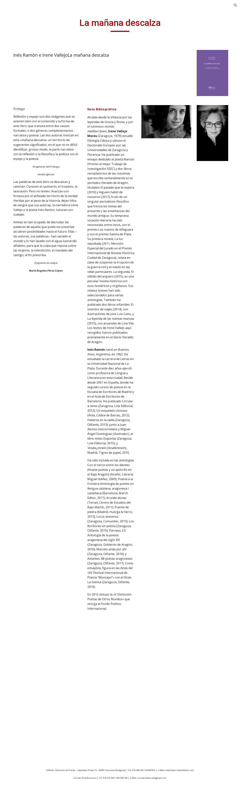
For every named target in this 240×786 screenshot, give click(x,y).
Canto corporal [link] (21, 570)
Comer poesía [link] (21, 727)
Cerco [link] (15, 665)
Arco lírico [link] (18, 383)
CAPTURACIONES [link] (23, 619)
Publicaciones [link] (17, 88)
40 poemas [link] (19, 116)
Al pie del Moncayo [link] (24, 288)
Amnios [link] (16, 339)
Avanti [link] (15, 442)
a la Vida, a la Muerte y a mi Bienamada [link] (27, 133)
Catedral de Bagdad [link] (25, 650)
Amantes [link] (17, 324)
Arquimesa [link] (18, 390)
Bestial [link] (16, 473)
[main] (143, 24)
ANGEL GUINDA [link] (19, 64)
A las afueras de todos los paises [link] (26, 158)
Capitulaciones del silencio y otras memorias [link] (24, 606)
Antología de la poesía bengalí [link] (26, 349)
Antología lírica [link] (21, 168)
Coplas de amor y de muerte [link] (25, 777)
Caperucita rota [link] (22, 594)
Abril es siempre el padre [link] (24, 145)
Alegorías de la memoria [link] (21, 306)
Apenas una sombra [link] (25, 375)
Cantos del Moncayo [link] (25, 578)
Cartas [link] (15, 634)
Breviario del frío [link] (23, 496)
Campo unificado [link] (23, 532)
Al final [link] (16, 280)
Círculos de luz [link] (21, 680)
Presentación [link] (17, 72)
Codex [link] (15, 719)
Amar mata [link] (19, 331)
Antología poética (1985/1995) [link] (23, 178)
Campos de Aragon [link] (24, 539)
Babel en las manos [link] (25, 457)
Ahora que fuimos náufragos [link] (23, 262)
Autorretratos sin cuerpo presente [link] (23, 431)
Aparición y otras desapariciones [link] (23, 203)
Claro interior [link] (20, 696)
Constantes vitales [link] (24, 760)
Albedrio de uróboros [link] (26, 296)
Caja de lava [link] (19, 511)
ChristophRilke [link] (21, 673)
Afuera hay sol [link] (21, 252)
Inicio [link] (11, 57)
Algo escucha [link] (20, 316)
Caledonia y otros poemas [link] (23, 521)
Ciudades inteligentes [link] (26, 688)
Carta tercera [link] (20, 626)
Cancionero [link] (19, 547)
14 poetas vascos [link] (23, 95)
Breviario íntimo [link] (22, 504)
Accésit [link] (16, 229)
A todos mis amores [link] (25, 214)
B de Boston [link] (19, 450)
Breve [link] (15, 488)
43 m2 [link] (15, 123)
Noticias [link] (13, 80)
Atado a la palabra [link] (24, 398)
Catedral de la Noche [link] (25, 657)
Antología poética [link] (23, 359)
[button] (235, 5)
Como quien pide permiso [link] (23, 737)
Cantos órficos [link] (21, 586)
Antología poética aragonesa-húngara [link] (25, 191)
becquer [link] (17, 465)
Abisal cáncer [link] (20, 221)
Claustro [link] (17, 704)
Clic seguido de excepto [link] (27, 711)
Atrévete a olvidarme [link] (25, 421)
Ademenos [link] (18, 245)
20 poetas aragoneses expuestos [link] (27, 105)
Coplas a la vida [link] (22, 767)
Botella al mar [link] (21, 480)
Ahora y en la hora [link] (24, 273)
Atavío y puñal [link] (21, 406)
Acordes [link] (16, 237)
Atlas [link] (14, 414)
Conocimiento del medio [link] (23, 749)
